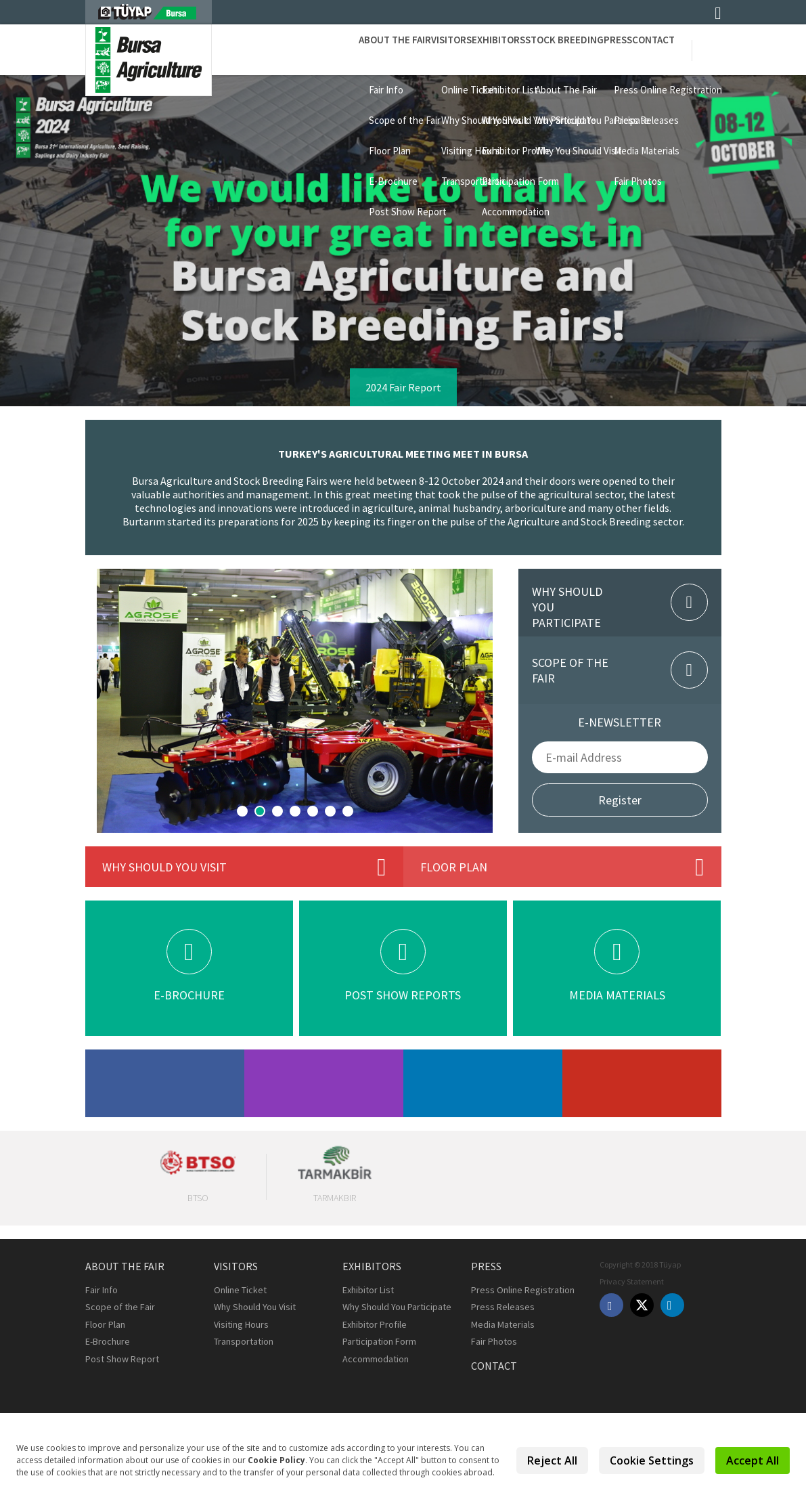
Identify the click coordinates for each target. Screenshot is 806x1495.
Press (589, 49)
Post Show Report (122, 1359)
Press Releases (503, 1307)
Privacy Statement (632, 1281)
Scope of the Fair (120, 1307)
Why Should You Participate (396, 1307)
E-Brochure (107, 1341)
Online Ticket (240, 1290)
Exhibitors (432, 49)
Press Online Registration (523, 1290)
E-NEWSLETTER (619, 722)
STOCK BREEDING (517, 49)
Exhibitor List (368, 1290)
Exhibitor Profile (374, 1324)
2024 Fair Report (403, 387)
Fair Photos (494, 1341)
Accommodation (375, 1359)
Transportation (243, 1341)
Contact (644, 49)
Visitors (366, 49)
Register (620, 800)
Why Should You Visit (255, 1307)
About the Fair (290, 49)
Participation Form (379, 1341)
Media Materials (503, 1324)
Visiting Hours (241, 1324)
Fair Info (101, 1290)
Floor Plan (105, 1324)
